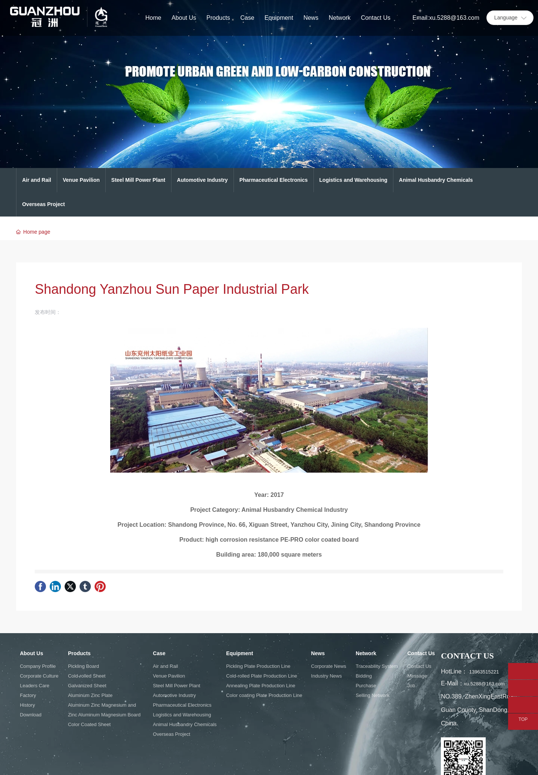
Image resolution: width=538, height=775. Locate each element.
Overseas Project (43, 204)
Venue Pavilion (81, 180)
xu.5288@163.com (484, 684)
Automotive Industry (202, 180)
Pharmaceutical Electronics (273, 180)
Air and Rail (36, 180)
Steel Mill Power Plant (138, 180)
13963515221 (484, 672)
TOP (523, 719)
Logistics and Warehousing (353, 180)
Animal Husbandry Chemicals (436, 180)
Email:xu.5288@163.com (445, 18)
